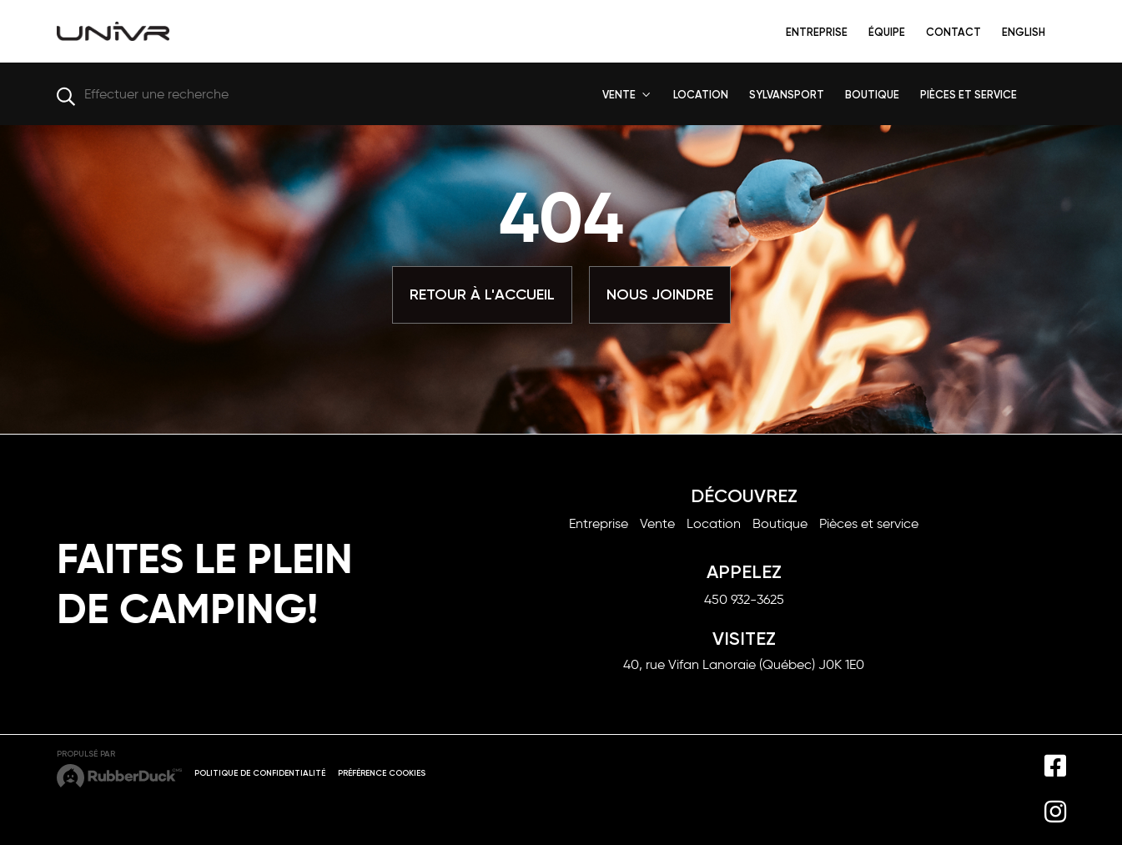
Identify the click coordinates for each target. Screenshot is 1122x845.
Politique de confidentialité (259, 773)
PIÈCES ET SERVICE (968, 94)
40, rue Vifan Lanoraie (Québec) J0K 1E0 (743, 664)
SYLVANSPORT (786, 94)
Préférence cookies (381, 773)
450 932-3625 (744, 599)
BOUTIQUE (872, 94)
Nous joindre (659, 294)
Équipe (886, 32)
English (1023, 32)
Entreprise (817, 32)
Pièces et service (868, 523)
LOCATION (700, 94)
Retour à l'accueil (482, 294)
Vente (657, 523)
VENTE (619, 94)
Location (714, 523)
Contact (953, 32)
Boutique (780, 523)
